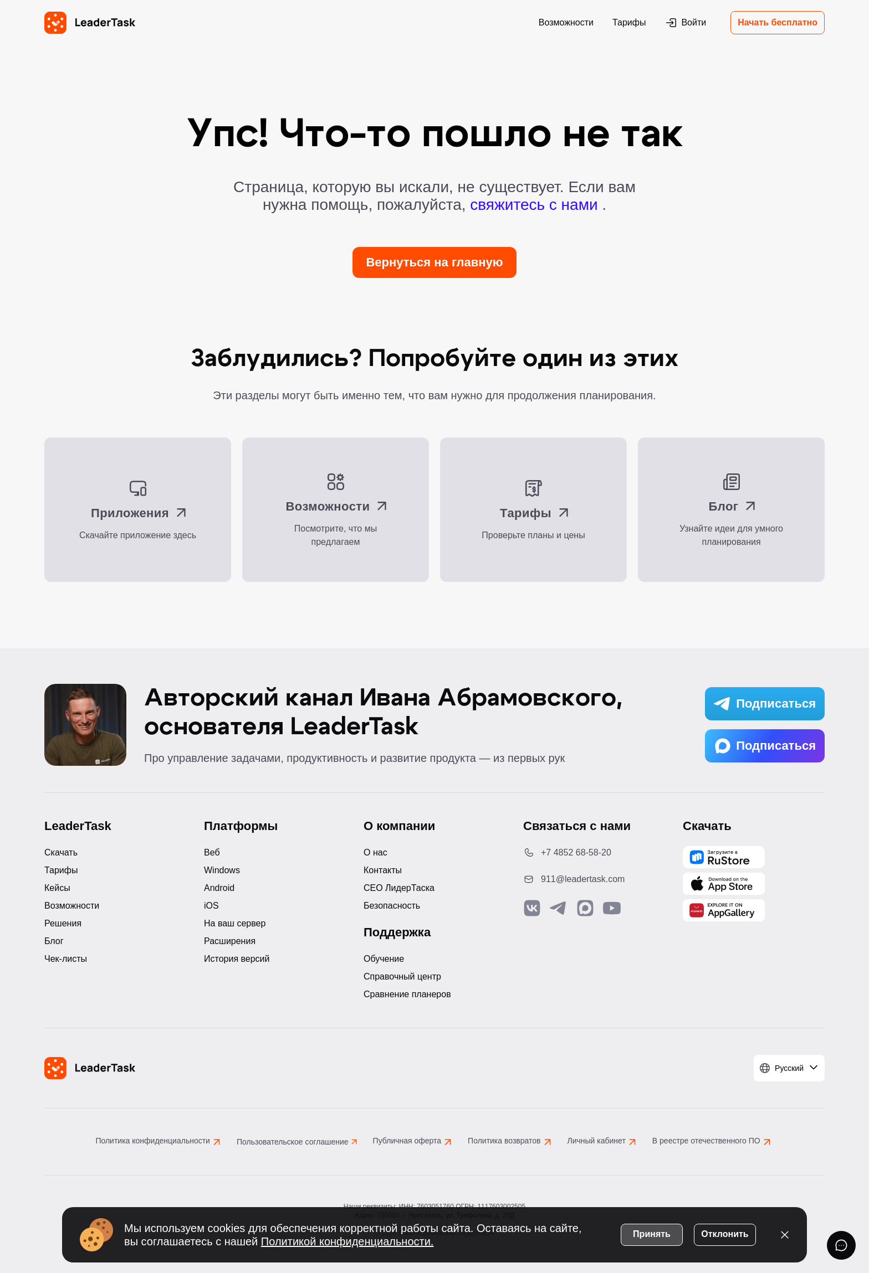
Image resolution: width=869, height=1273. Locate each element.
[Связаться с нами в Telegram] (559, 908)
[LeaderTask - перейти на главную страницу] (89, 23)
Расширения (229, 941)
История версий (236, 958)
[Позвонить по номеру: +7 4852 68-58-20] (594, 852)
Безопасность (392, 905)
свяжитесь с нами (536, 204)
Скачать (61, 852)
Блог (54, 941)
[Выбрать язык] (789, 1068)
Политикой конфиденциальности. (347, 1241)
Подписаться (765, 704)
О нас (375, 852)
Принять (652, 1233)
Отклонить (724, 1233)
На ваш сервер (234, 923)
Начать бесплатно (777, 22)
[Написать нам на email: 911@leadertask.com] (594, 879)
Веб (212, 852)
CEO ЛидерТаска (399, 888)
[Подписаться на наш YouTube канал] (612, 908)
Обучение (384, 958)
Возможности (566, 22)
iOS (211, 905)
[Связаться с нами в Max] (585, 908)
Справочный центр (402, 976)
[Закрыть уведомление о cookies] (785, 1234)
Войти (685, 22)
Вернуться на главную (434, 262)
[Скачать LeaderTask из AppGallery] (724, 857)
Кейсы (57, 888)
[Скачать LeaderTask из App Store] (724, 884)
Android (219, 888)
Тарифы (629, 22)
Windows (222, 870)
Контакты (383, 870)
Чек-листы (65, 958)
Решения (62, 923)
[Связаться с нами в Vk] (532, 908)
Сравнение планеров (407, 994)
